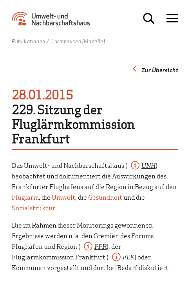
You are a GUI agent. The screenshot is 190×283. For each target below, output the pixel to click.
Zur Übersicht (160, 70)
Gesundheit (105, 197)
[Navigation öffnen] (172, 18)
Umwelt (63, 197)
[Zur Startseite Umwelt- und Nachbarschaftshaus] (53, 21)
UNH (148, 165)
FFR (100, 246)
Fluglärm (25, 197)
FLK (128, 256)
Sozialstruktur (33, 207)
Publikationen (28, 42)
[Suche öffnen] (149, 18)
